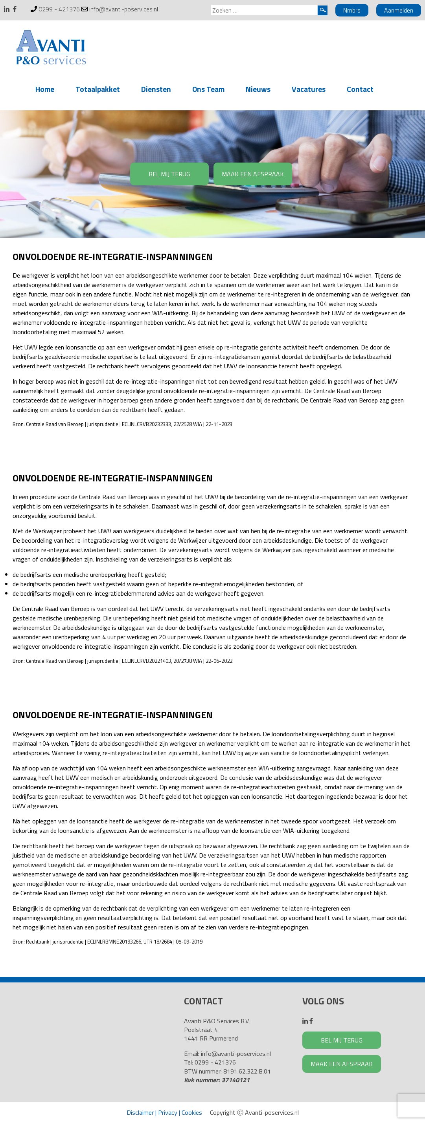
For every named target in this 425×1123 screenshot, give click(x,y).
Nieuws (258, 89)
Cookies (192, 1112)
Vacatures (309, 89)
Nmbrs (352, 10)
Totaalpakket (97, 89)
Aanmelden (398, 10)
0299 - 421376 (59, 9)
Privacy (167, 1112)
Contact (360, 89)
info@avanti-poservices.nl (123, 9)
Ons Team (208, 89)
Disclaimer (140, 1112)
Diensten (156, 89)
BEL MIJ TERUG (169, 174)
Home (44, 89)
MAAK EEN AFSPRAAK (253, 174)
